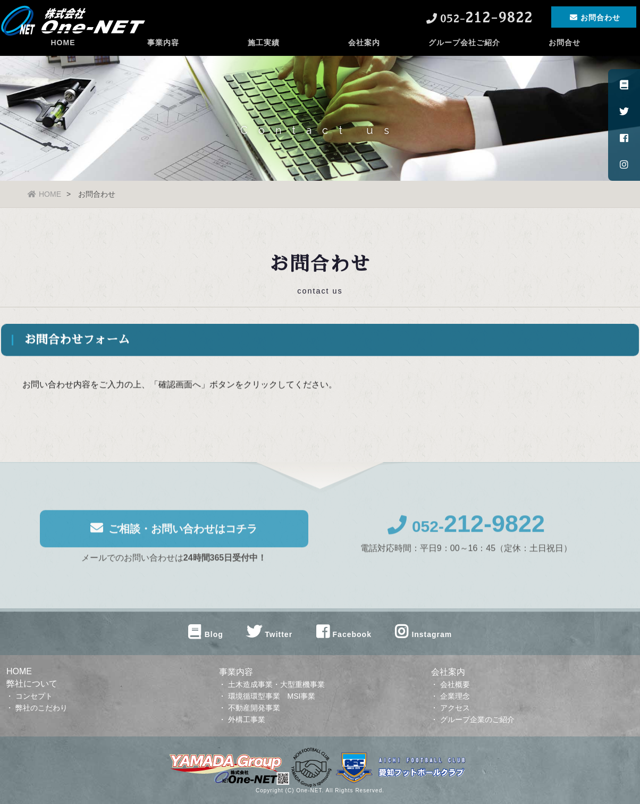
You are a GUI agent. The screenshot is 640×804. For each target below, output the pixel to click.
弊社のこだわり (41, 708)
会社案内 (364, 50)
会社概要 (455, 684)
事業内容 (163, 50)
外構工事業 (246, 719)
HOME (62, 50)
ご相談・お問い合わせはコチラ (173, 532)
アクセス (455, 708)
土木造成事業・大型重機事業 (276, 684)
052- (466, 530)
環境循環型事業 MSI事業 (272, 696)
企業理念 (455, 696)
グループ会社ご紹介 (464, 50)
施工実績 (264, 50)
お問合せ (564, 50)
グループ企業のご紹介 (477, 719)
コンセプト (34, 696)
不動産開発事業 (254, 708)
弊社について (31, 683)
